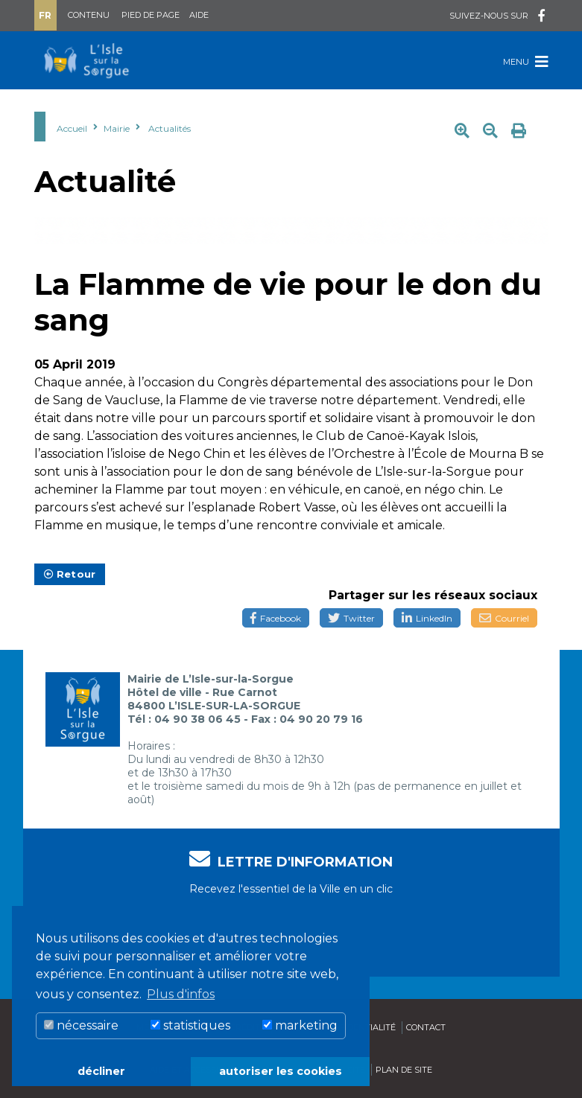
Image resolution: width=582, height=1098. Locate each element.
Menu (525, 61)
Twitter (351, 618)
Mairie (117, 128)
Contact (426, 1027)
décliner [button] (101, 1071)
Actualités (169, 128)
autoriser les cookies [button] (280, 1071)
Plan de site (404, 1070)
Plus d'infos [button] (181, 994)
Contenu (89, 15)
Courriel (504, 618)
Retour (70, 574)
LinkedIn (427, 618)
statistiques (190, 1025)
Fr (45, 15)
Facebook (275, 618)
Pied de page (150, 15)
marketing (300, 1025)
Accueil (72, 128)
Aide (199, 15)
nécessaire (81, 1025)
